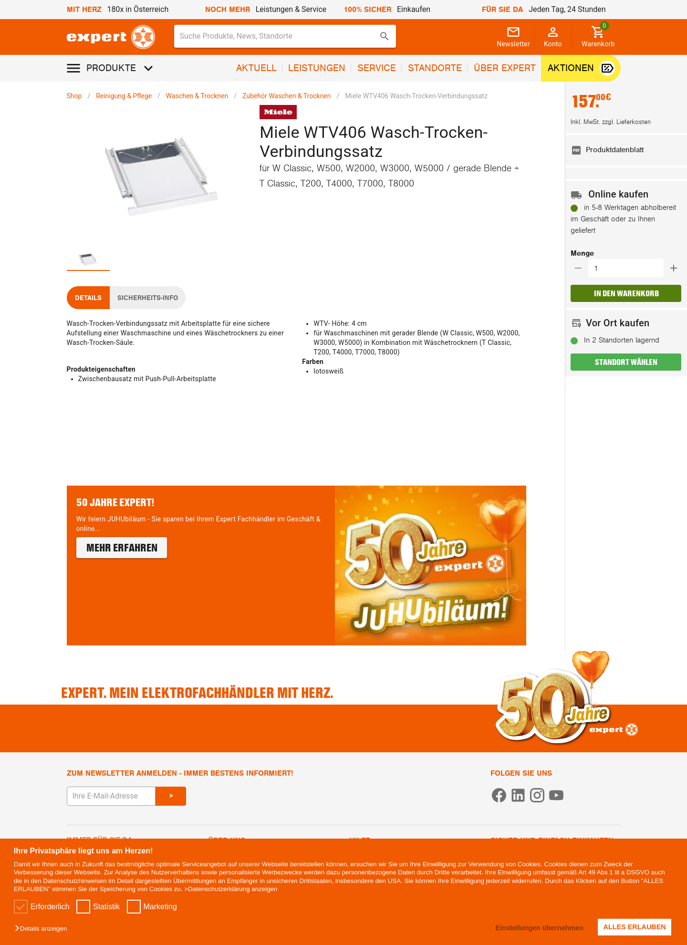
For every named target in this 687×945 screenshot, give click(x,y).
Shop (74, 96)
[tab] (88, 259)
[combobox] (285, 36)
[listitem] (626, 150)
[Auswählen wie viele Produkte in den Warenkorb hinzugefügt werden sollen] (629, 268)
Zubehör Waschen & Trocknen (286, 96)
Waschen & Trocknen (197, 96)
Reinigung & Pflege (124, 96)
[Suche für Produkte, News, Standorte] (278, 36)
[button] (43, 929)
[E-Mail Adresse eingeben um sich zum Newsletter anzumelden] (111, 796)
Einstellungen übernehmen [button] (539, 928)
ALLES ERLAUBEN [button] (635, 927)
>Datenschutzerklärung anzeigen (230, 889)
